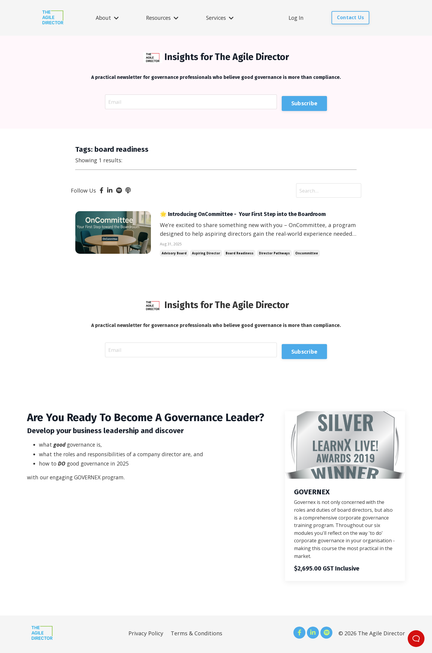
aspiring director (206, 255)
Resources (162, 17)
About (106, 17)
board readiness (240, 255)
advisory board (174, 255)
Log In (297, 17)
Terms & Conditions (196, 635)
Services (220, 17)
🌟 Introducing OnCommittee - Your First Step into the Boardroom (251, 215)
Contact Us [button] (351, 17)
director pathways (274, 255)
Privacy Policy (145, 635)
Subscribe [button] (304, 101)
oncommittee (306, 255)
